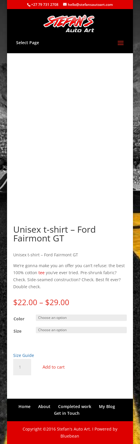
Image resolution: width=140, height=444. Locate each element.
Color (19, 319)
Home (24, 406)
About (44, 406)
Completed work (74, 406)
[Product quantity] (22, 367)
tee (41, 272)
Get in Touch (67, 413)
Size (17, 331)
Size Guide (23, 355)
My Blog (107, 406)
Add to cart (54, 367)
